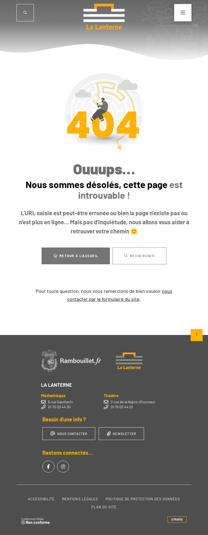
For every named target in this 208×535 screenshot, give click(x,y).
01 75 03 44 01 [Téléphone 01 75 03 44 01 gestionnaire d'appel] (122, 407)
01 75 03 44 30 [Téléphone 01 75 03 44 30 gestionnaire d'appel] (59, 407)
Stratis (177, 519)
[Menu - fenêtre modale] (182, 12)
